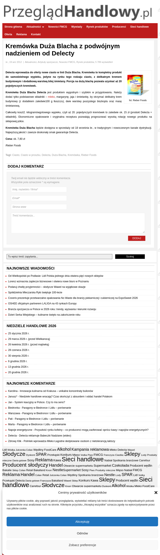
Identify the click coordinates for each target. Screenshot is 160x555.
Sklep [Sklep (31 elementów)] (15, 470)
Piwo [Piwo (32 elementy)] (90, 455)
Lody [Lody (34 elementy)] (143, 454)
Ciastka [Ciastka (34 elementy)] (119, 454)
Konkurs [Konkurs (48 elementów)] (66, 454)
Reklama (21, 34)
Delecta (46, 155)
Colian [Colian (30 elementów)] (22, 470)
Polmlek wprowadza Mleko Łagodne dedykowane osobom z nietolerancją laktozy (69, 441)
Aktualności (35, 26)
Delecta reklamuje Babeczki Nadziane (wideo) (45, 435)
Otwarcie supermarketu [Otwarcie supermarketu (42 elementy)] (78, 465)
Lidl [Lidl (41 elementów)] (4, 449)
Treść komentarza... (78, 223)
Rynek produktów (97, 26)
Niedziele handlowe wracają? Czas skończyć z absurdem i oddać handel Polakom (66, 396)
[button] (156, 492)
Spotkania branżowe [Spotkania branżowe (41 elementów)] (126, 460)
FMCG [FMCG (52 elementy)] (98, 454)
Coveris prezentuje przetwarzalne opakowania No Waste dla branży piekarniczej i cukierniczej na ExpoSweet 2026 (73, 298)
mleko (51, 96)
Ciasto (15, 155)
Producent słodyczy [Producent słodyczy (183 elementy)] (25, 465)
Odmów (82, 533)
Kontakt (36, 34)
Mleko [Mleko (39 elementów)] (113, 449)
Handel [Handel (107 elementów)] (56, 465)
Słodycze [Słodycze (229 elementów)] (13, 454)
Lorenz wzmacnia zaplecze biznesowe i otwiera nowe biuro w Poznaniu (48, 281)
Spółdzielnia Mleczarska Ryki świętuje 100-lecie (35, 292)
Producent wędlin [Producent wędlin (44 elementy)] (141, 465)
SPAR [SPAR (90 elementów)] (41, 454)
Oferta (8, 34)
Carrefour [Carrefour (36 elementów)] (144, 460)
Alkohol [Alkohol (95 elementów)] (64, 449)
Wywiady (76, 26)
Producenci (119, 26)
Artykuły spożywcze (48, 62)
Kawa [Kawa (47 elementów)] (57, 460)
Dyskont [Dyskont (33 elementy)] (30, 455)
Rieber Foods (89, 155)
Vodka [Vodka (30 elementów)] (84, 455)
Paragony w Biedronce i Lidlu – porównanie (46, 407)
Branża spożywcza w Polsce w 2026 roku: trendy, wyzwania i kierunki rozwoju (52, 309)
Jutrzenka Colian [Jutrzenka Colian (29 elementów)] (24, 450)
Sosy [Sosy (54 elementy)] (30, 460)
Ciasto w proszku (30, 155)
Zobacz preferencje (82, 545)
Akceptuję (82, 521)
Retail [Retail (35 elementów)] (29, 470)
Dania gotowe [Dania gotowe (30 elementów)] (19, 460)
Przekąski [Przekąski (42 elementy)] (53, 454)
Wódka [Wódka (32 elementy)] (11, 450)
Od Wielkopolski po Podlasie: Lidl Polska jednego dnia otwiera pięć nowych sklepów (55, 275)
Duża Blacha (59, 155)
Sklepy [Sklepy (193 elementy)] (132, 454)
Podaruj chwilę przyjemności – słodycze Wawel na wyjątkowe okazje (47, 286)
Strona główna (13, 26)
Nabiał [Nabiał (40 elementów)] (108, 460)
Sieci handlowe (139, 26)
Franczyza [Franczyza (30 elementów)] (109, 455)
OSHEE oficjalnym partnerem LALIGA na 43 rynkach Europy (42, 303)
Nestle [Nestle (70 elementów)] (58, 470)
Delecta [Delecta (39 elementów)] (122, 449)
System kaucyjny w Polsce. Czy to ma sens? (39, 402)
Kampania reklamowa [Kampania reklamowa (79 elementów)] (90, 449)
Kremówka (74, 155)
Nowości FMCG (57, 26)
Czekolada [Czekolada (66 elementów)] (120, 465)
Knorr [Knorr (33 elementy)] (49, 470)
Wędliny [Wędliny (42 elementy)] (38, 449)
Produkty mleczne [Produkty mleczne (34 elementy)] (105, 470)
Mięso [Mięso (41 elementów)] (76, 454)
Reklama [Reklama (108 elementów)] (44, 459)
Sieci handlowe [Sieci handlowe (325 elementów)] (83, 459)
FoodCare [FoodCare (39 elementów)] (50, 449)
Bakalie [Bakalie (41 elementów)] (6, 470)
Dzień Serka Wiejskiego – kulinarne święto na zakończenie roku (44, 314)
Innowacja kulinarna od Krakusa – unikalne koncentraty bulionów (56, 391)
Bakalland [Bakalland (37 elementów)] (39, 470)
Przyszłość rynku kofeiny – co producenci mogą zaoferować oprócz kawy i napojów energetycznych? (91, 429)
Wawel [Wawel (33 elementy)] (131, 450)
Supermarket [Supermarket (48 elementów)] (102, 465)
